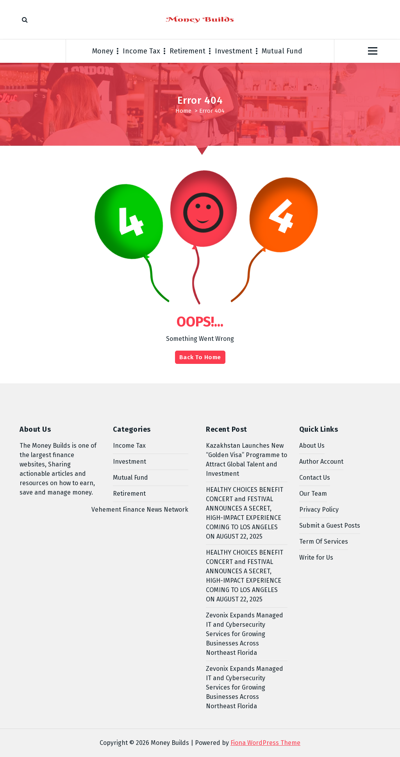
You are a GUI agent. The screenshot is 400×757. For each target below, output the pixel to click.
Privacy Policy (319, 509)
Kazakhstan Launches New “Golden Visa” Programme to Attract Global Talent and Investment (246, 459)
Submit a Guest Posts (329, 525)
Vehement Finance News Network (139, 509)
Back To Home (200, 357)
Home (183, 110)
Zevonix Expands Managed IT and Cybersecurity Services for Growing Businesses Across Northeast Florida (244, 634)
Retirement (187, 51)
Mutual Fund (282, 51)
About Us (312, 445)
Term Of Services (323, 541)
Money (102, 51)
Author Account (321, 461)
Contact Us (314, 477)
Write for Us (316, 557)
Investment (233, 51)
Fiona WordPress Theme (265, 742)
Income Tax (141, 51)
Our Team (313, 493)
